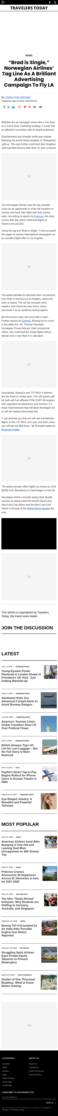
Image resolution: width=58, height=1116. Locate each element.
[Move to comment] (40, 107)
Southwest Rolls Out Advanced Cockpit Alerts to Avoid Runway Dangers (19, 701)
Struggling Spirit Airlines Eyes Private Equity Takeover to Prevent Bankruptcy (17, 957)
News (29, 55)
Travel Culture (8, 1078)
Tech (17, 767)
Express (38, 216)
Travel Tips (7, 1082)
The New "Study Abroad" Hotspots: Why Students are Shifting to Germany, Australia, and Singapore (20, 903)
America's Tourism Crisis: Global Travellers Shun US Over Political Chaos (18, 725)
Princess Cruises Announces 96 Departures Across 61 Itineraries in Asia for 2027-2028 (20, 876)
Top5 (4, 1075)
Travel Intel (7, 1085)
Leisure (5, 1071)
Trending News (22, 666)
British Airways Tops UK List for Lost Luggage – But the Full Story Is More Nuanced (19, 750)
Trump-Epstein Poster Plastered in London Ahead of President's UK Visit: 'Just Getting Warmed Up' (21, 676)
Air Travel (24, 948)
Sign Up (49, 1102)
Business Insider (10, 429)
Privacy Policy (35, 1075)
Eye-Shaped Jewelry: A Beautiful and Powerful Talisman (16, 802)
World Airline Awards (38, 508)
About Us (33, 1064)
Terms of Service (36, 1071)
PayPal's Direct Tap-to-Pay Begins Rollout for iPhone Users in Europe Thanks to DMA (19, 777)
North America (25, 975)
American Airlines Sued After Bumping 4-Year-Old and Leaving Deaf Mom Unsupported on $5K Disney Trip (20, 848)
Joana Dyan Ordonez (18, 97)
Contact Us (34, 1067)
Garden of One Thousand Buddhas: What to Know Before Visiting (18, 983)
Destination (21, 894)
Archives (6, 1064)
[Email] (34, 107)
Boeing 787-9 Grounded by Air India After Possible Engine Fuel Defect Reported (19, 930)
